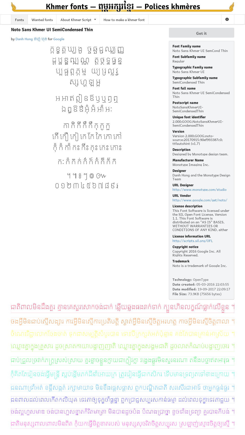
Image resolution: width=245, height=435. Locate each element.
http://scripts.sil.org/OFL (193, 240)
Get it (201, 33)
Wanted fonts (42, 19)
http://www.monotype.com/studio (200, 189)
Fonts (19, 19)
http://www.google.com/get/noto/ (200, 199)
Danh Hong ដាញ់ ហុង (31, 38)
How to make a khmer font (124, 19)
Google (58, 38)
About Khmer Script (78, 19)
